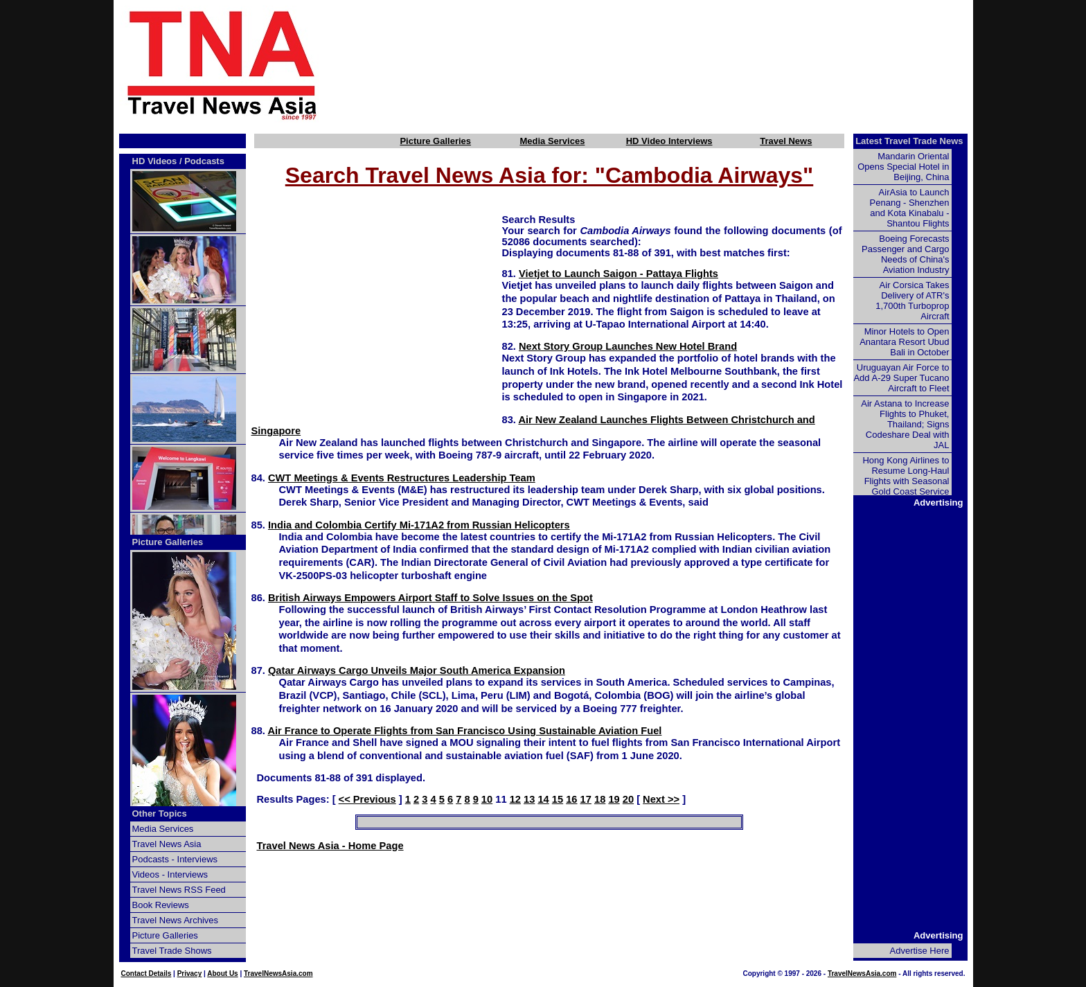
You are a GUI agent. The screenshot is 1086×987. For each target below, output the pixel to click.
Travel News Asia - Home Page (330, 845)
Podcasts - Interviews (175, 859)
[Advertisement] (669, 64)
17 (585, 799)
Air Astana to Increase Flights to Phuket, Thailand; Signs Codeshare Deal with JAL (905, 424)
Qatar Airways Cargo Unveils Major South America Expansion (416, 670)
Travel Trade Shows (172, 950)
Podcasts (204, 161)
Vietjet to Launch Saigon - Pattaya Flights (618, 273)
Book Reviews (160, 905)
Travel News (786, 141)
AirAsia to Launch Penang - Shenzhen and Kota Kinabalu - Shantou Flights (910, 208)
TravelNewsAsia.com (278, 973)
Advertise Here (920, 950)
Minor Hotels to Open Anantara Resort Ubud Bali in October (904, 341)
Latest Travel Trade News (909, 141)
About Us (222, 973)
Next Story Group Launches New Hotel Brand (628, 346)
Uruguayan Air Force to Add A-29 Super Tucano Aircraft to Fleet (901, 377)
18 (599, 799)
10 (486, 799)
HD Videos (154, 161)
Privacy (189, 973)
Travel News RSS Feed (179, 889)
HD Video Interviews (669, 141)
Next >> (661, 799)
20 (628, 799)
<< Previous (367, 799)
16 (571, 799)
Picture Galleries (435, 141)
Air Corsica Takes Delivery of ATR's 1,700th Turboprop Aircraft (912, 300)
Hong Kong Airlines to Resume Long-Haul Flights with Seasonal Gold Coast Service (905, 476)
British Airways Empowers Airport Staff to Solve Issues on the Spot (430, 597)
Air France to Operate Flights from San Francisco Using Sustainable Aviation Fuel (464, 730)
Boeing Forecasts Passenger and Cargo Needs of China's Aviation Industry (905, 254)
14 (543, 799)
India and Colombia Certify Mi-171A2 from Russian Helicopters (419, 525)
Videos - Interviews (170, 874)
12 (515, 799)
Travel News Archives (175, 920)
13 (529, 799)
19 (613, 799)
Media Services (552, 141)
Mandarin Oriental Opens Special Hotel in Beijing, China (903, 166)
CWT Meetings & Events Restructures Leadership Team (401, 477)
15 (557, 799)
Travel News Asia (167, 844)
